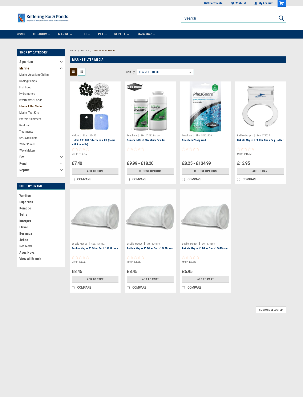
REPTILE (121, 34)
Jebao (23, 240)
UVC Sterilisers (28, 138)
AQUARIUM (41, 34)
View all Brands (30, 259)
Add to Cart (95, 171)
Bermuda (25, 234)
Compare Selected (271, 309)
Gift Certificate (213, 3)
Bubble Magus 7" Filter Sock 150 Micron (95, 248)
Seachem (132, 135)
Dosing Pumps (28, 81)
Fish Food (25, 87)
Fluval (23, 227)
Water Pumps (27, 144)
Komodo (25, 208)
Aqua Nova (27, 252)
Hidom (75, 135)
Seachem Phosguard (194, 140)
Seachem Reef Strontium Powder (146, 140)
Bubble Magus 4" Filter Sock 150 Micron (205, 248)
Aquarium (26, 62)
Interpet (25, 221)
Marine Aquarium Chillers (34, 75)
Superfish (26, 202)
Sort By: (130, 71)
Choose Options (150, 171)
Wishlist (238, 3)
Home (73, 50)
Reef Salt (25, 125)
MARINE (65, 34)
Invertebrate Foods (30, 100)
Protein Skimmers (30, 119)
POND (85, 34)
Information (146, 34)
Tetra (23, 215)
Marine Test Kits (29, 113)
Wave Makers (27, 150)
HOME (21, 34)
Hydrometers (27, 94)
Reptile (24, 170)
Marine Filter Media (30, 106)
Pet (21, 157)
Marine (24, 68)
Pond (23, 163)
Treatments (26, 131)
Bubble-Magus (245, 135)
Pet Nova (25, 246)
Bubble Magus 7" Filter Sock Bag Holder (260, 140)
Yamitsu (25, 196)
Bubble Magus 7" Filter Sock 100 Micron (150, 248)
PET (102, 34)
